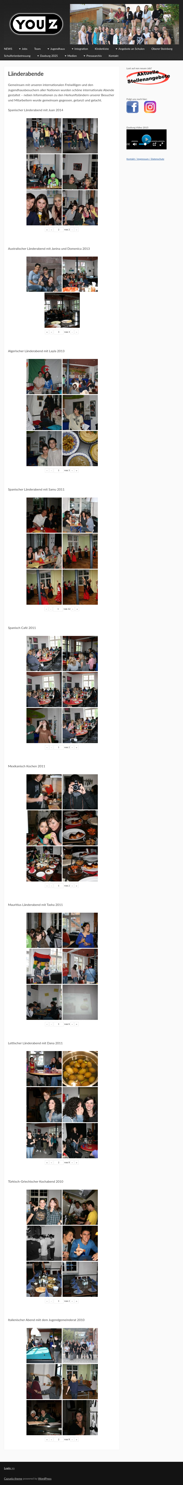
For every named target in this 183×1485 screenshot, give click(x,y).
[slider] (143, 144)
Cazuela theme (13, 1478)
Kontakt (113, 55)
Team (37, 48)
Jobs (24, 48)
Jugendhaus (57, 48)
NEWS (8, 48)
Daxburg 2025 (49, 55)
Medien (72, 55)
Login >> (9, 1468)
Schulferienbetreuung (17, 55)
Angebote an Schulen (131, 48)
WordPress (45, 1478)
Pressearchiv (94, 55)
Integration (81, 48)
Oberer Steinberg (161, 48)
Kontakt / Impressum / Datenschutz (145, 158)
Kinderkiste (102, 48)
